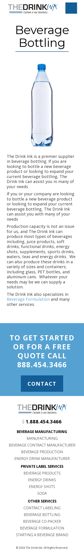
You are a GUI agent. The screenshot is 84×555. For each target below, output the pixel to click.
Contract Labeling (42, 507)
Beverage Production (42, 451)
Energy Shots (42, 486)
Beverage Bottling (42, 514)
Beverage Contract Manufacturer (42, 445)
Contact (42, 383)
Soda (42, 493)
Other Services (42, 501)
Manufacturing (42, 438)
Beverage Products (42, 473)
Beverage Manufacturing (42, 431)
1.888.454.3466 (44, 421)
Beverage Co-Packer (42, 521)
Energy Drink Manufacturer (42, 458)
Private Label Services (42, 466)
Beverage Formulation (28, 299)
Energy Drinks (42, 479)
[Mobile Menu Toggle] (71, 8)
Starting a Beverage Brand (42, 534)
